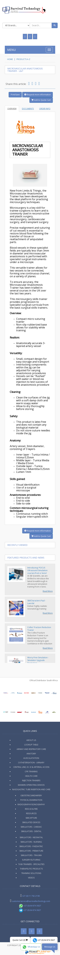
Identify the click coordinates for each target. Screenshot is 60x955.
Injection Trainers (31, 780)
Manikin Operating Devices (31, 785)
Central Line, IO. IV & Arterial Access (31, 767)
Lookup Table (31, 744)
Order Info (44, 108)
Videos (31, 877)
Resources (31, 813)
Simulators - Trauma (31, 855)
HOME (10, 59)
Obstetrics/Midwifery (31, 795)
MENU (11, 50)
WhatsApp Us (31, 947)
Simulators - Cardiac (31, 826)
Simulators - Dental (31, 831)
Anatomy (31, 753)
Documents (28, 108)
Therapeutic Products (31, 868)
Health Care (31, 776)
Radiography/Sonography (31, 804)
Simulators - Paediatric (31, 846)
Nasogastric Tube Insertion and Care (31, 789)
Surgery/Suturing (31, 859)
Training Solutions (31, 873)
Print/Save (15, 94)
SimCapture (31, 818)
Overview (11, 108)
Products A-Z (23, 59)
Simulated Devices (31, 822)
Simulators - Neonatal (31, 837)
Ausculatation (31, 758)
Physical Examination (31, 800)
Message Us (49, 946)
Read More (48, 591)
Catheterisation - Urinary (31, 762)
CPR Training (31, 771)
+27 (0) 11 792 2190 (31, 896)
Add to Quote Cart (41, 100)
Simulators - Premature (31, 850)
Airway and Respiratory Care (31, 749)
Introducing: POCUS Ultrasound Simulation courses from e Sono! (37, 570)
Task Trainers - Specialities (31, 864)
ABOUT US (31, 740)
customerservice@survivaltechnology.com (31, 901)
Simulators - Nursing (31, 842)
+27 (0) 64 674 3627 (30, 905)
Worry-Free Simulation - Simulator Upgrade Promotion (38, 660)
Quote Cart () (20, 940)
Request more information (37, 94)
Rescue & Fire (31, 809)
